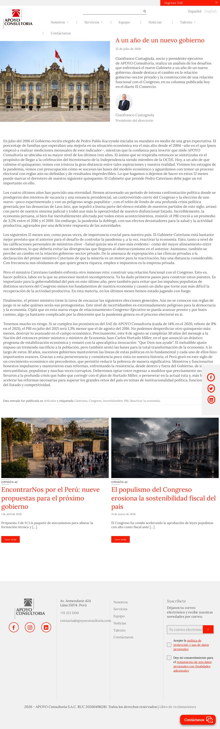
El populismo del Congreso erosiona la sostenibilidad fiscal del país (163, 497)
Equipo (119, 616)
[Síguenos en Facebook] (14, 627)
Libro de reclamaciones (177, 706)
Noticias (119, 623)
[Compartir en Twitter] (211, 387)
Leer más (11, 539)
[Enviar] (143, 11)
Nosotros (120, 601)
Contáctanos (123, 637)
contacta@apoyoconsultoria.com (85, 620)
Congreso (95, 400)
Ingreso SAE (173, 3)
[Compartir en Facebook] (211, 377)
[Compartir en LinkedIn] (211, 397)
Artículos (50, 400)
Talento (119, 630)
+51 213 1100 (69, 612)
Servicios (120, 609)
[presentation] (190, 685)
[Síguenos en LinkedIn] (46, 627)
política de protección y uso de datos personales (191, 644)
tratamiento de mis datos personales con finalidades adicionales (192, 666)
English (211, 10)
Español (195, 10)
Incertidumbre (113, 400)
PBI (126, 400)
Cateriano (80, 400)
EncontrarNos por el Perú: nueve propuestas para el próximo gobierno (50, 497)
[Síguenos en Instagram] (30, 627)
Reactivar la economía (145, 400)
